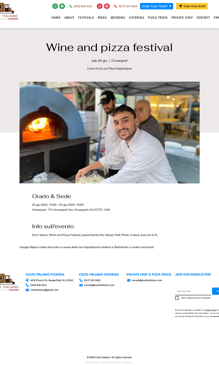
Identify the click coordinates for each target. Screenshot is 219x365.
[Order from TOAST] (156, 6)
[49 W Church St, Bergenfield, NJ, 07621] (50, 280)
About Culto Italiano (111, 362)
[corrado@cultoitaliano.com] (99, 285)
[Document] (62, 6)
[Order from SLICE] (192, 6)
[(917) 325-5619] (125, 6)
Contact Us (127, 362)
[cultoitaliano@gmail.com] (50, 289)
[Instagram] (55, 6)
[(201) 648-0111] (80, 6)
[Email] (192, 291)
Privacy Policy (211, 310)
